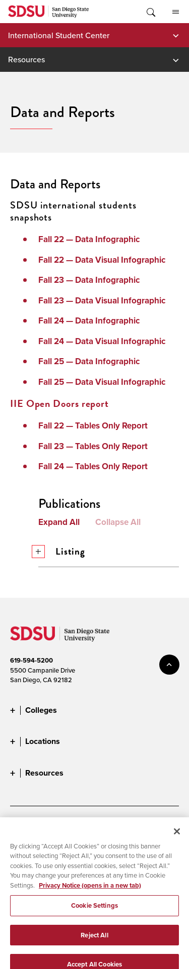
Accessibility (27, 826)
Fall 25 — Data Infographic (89, 361)
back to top (169, 665)
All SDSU (175, 12)
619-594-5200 (31, 660)
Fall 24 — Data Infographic (89, 320)
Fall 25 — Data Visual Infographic (101, 382)
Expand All (59, 522)
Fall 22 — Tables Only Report (93, 425)
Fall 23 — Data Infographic (89, 280)
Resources (26, 59)
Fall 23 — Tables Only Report (93, 446)
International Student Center (58, 35)
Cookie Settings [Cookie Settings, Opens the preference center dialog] (94, 916)
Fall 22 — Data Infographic (89, 239)
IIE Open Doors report (59, 403)
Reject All (94, 945)
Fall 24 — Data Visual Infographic (101, 341)
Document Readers (84, 826)
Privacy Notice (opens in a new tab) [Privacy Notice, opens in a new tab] (90, 896)
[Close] (177, 842)
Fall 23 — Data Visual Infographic (101, 300)
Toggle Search (150, 11)
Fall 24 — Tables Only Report (93, 466)
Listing (61, 551)
